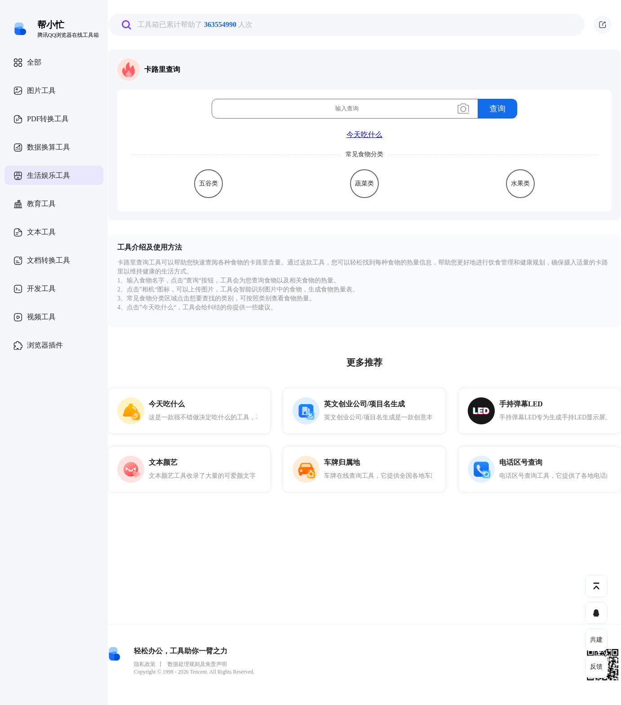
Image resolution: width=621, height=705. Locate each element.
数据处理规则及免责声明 (197, 664)
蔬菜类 (364, 183)
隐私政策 (144, 664)
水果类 (520, 183)
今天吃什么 (364, 134)
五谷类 (208, 183)
